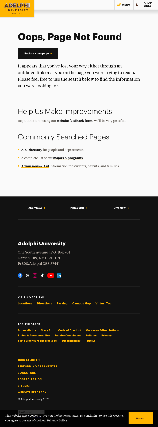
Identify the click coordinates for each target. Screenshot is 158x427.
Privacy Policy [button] (57, 420)
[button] (124, 5)
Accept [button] (140, 418)
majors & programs (68, 158)
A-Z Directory (31, 149)
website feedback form (74, 120)
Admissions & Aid (35, 166)
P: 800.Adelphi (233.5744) (38, 263)
